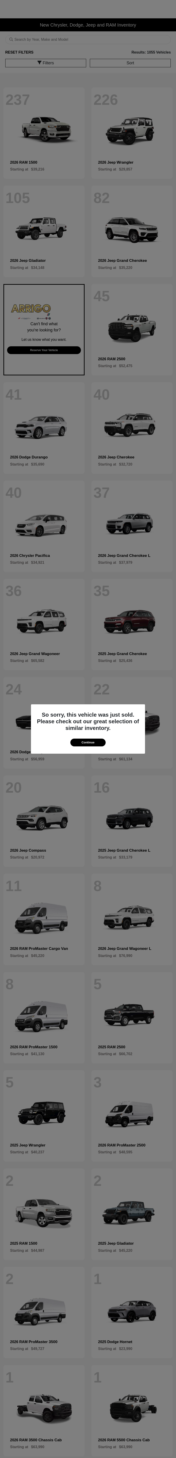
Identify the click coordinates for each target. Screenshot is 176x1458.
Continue (88, 742)
